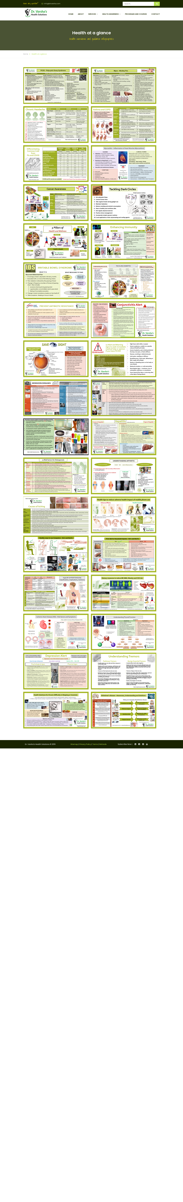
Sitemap (74, 744)
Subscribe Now (124, 744)
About (81, 14)
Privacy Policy (85, 744)
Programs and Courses (136, 14)
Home (70, 14)
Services (92, 14)
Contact (155, 14)
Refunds (103, 744)
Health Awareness (110, 14)
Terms (95, 744)
